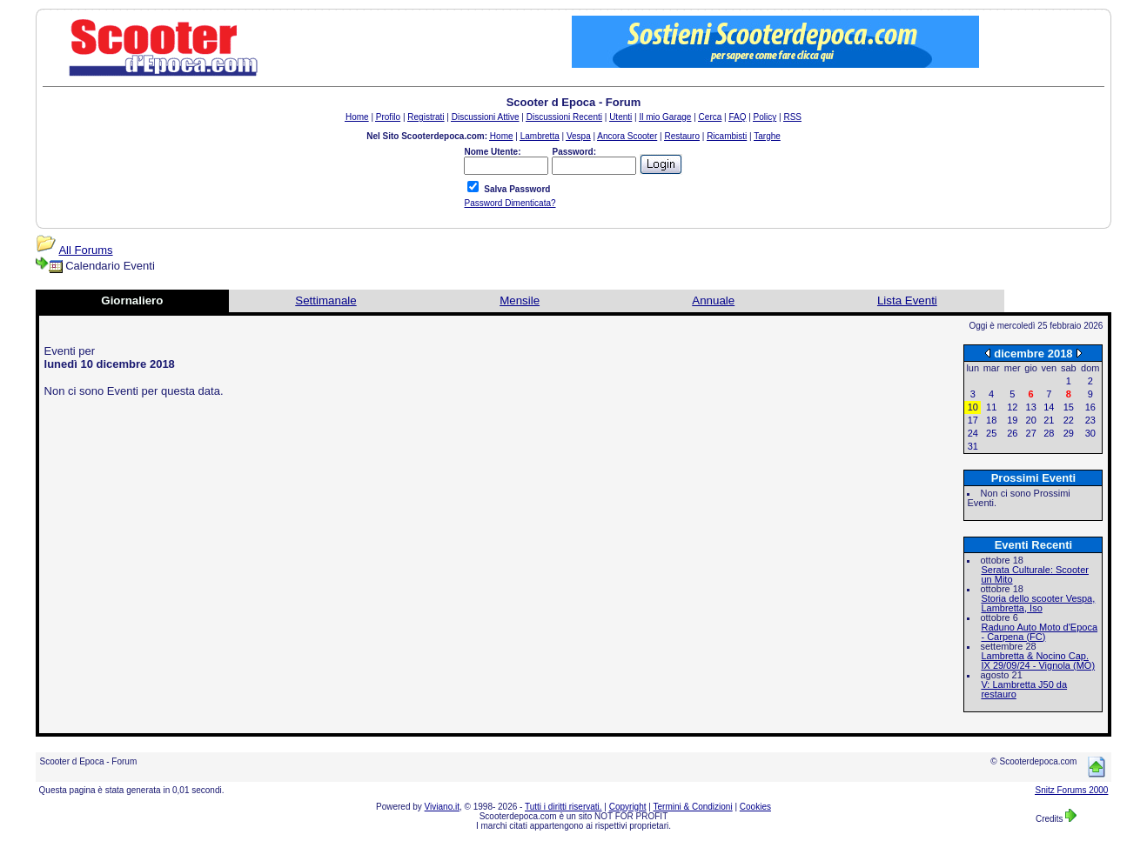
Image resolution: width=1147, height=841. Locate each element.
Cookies (755, 806)
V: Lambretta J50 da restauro (1024, 689)
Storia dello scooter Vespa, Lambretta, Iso (1038, 603)
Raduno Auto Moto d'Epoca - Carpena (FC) (1039, 632)
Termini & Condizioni (693, 806)
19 (1012, 420)
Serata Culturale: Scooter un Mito (1035, 574)
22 (1068, 420)
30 (1090, 433)
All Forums (85, 250)
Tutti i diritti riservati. (563, 806)
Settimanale (325, 300)
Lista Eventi (907, 300)
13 (1031, 407)
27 (1031, 433)
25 (991, 433)
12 (1012, 407)
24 (973, 433)
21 (1048, 420)
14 (1048, 407)
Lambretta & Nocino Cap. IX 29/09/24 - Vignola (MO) (1038, 661)
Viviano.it (442, 806)
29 (1068, 433)
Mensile (520, 300)
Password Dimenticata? (509, 203)
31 (973, 446)
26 (1012, 433)
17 (973, 420)
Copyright (628, 806)
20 (1031, 420)
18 (991, 420)
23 (1090, 420)
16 (1090, 407)
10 (973, 407)
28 (1048, 433)
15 (1068, 407)
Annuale (713, 300)
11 (991, 407)
